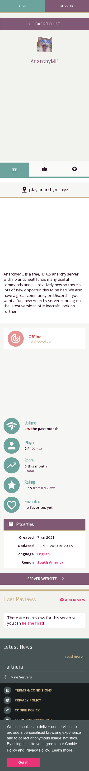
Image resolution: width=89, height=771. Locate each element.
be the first (32, 623)
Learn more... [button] (63, 750)
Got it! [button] (23, 762)
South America (50, 562)
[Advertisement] (44, 112)
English (43, 553)
